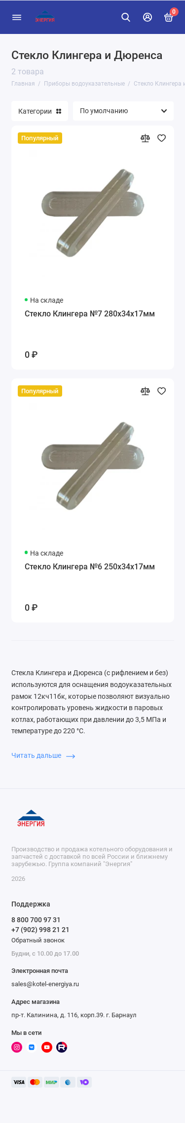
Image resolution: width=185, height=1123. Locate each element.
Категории (39, 111)
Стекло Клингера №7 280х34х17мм (90, 313)
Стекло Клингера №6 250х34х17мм (90, 566)
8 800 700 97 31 (36, 920)
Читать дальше (43, 755)
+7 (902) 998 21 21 (40, 930)
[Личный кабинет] (147, 17)
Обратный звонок (38, 940)
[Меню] (17, 17)
